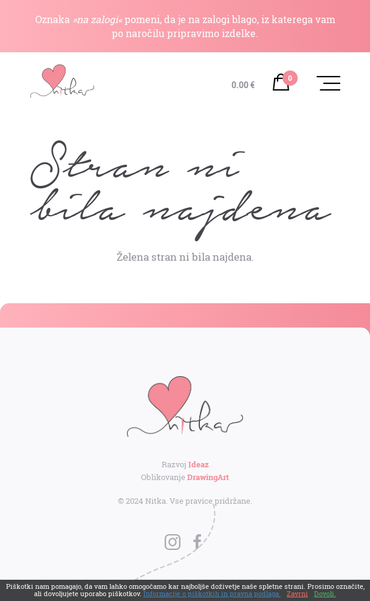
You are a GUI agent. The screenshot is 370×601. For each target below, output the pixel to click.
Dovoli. (325, 593)
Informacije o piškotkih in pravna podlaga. (212, 593)
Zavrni (297, 593)
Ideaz (198, 464)
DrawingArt (208, 477)
